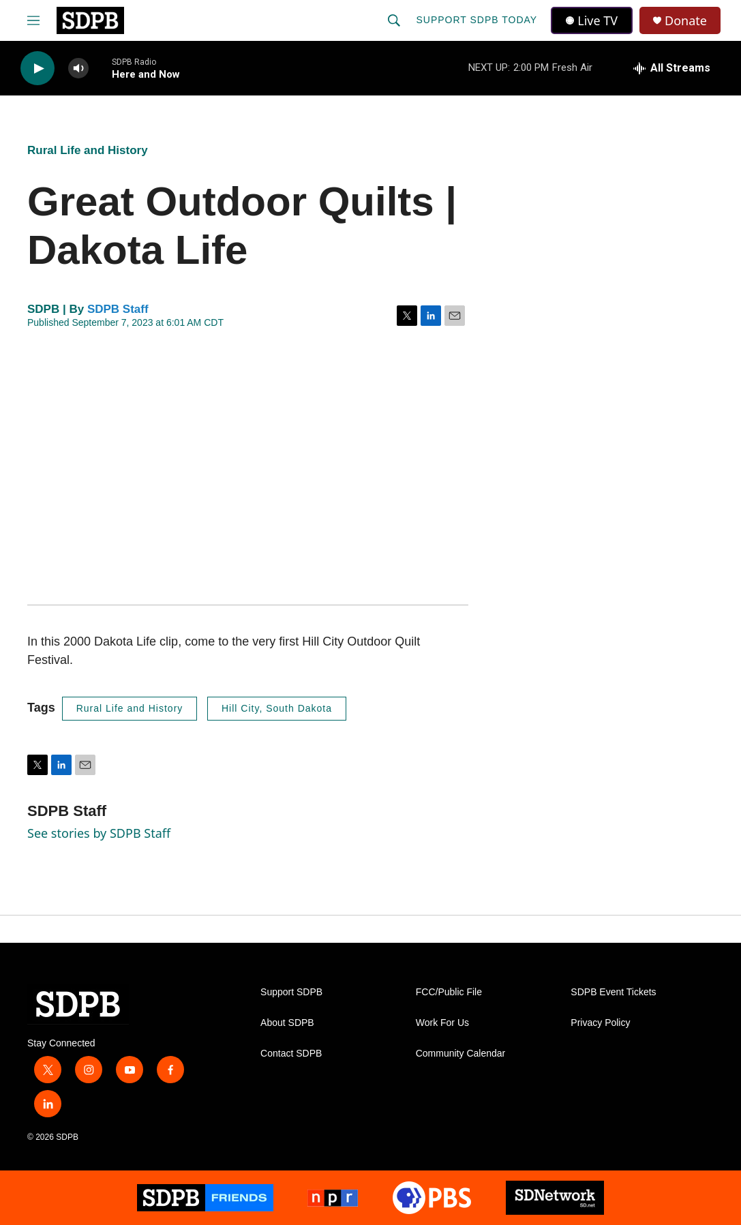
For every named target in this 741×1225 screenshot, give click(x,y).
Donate (686, 21)
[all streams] (672, 68)
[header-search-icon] (394, 20)
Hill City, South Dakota (277, 708)
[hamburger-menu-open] (33, 20)
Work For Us (442, 1023)
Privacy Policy (600, 1023)
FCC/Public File (449, 992)
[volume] (78, 68)
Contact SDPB (291, 1053)
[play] (37, 68)
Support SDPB (291, 992)
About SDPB (287, 1023)
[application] (247, 467)
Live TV (592, 20)
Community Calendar (461, 1053)
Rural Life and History (87, 150)
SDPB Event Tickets (613, 992)
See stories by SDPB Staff (98, 833)
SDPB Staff (118, 309)
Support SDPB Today (476, 19)
